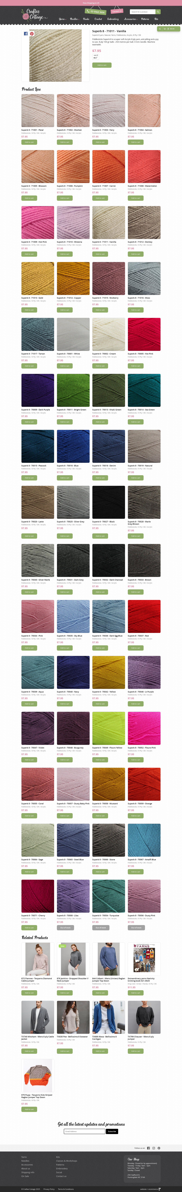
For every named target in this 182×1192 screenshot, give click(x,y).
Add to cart (102, 65)
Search (158, 11)
